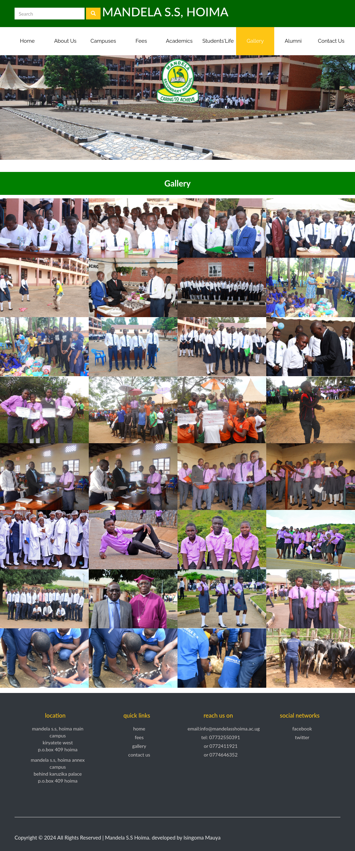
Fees (141, 41)
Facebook (302, 729)
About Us (65, 41)
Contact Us (331, 41)
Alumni (293, 41)
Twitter (302, 737)
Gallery (254, 41)
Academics (179, 41)
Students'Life (218, 41)
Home (27, 41)
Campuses (103, 41)
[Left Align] (93, 13)
